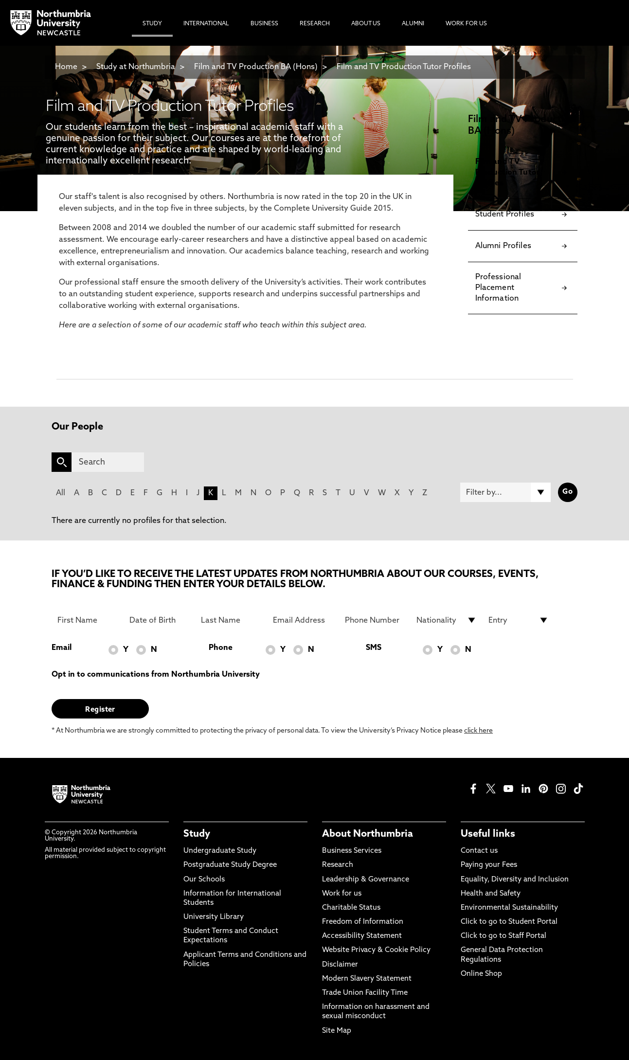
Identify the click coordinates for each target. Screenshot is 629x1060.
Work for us (341, 894)
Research (337, 865)
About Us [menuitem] (365, 24)
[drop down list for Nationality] (447, 620)
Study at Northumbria (135, 67)
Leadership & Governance (365, 879)
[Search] (108, 462)
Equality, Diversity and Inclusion (515, 879)
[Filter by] (505, 492)
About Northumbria (367, 834)
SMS (373, 648)
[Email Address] (303, 620)
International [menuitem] (206, 24)
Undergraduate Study (219, 851)
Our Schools (204, 879)
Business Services (351, 851)
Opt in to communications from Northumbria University (156, 675)
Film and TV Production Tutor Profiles (404, 67)
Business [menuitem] (264, 24)
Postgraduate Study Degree (230, 865)
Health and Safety (491, 894)
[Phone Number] (375, 620)
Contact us (479, 851)
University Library (213, 917)
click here (478, 731)
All (60, 493)
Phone (221, 648)
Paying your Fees (489, 865)
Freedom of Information (362, 922)
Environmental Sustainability (509, 908)
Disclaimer (340, 965)
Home (66, 67)
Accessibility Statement (362, 936)
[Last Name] (231, 620)
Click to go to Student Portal (509, 922)
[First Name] (88, 620)
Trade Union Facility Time (365, 993)
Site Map (336, 1031)
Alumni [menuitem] (413, 24)
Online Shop (481, 974)
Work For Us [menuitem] (466, 24)
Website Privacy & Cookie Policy (376, 950)
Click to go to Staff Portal (503, 936)
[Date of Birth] (160, 620)
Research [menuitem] (315, 24)
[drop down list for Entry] (519, 620)
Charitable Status (351, 908)
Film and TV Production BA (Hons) (256, 67)
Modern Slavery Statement (367, 979)
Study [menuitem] (152, 24)
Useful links (488, 834)
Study (196, 834)
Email (62, 648)
